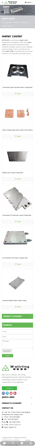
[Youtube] (11, 393)
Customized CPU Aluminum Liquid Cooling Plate (16, 215)
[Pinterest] (14, 393)
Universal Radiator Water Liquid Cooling (14, 300)
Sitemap (27, 440)
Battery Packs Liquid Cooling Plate (12, 172)
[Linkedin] (7, 393)
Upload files (7, 351)
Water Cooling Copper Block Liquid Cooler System (17, 130)
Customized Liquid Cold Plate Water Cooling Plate (17, 87)
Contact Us (9, 388)
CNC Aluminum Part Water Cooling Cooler (15, 258)
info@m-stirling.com (15, 424)
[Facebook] (3, 393)
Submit (8, 356)
